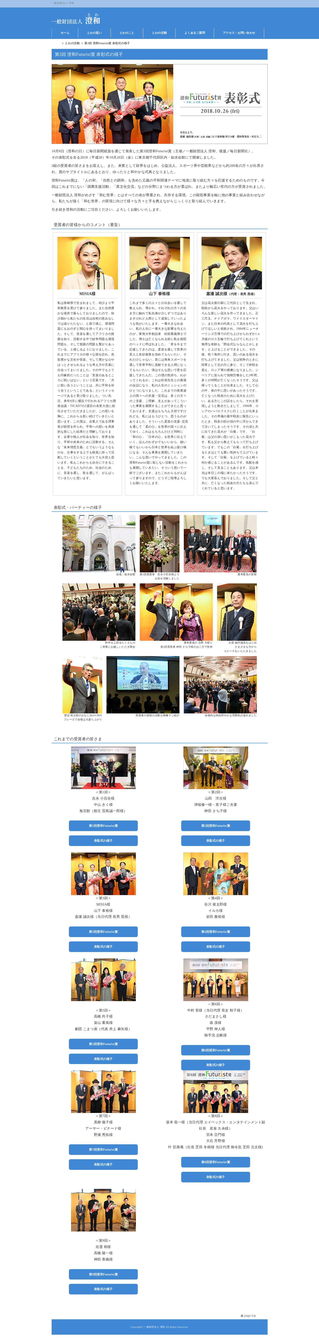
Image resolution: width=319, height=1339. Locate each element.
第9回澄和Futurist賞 (103, 1274)
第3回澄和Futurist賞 (103, 932)
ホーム (65, 32)
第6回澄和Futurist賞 (215, 1050)
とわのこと (127, 32)
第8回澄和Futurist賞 (215, 1162)
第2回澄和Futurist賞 (215, 826)
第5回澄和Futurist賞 (103, 1044)
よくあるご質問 (194, 32)
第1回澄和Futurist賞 (103, 826)
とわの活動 (159, 32)
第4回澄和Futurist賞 (215, 932)
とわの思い (94, 32)
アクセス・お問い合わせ (239, 32)
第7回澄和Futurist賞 (103, 1149)
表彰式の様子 (103, 840)
